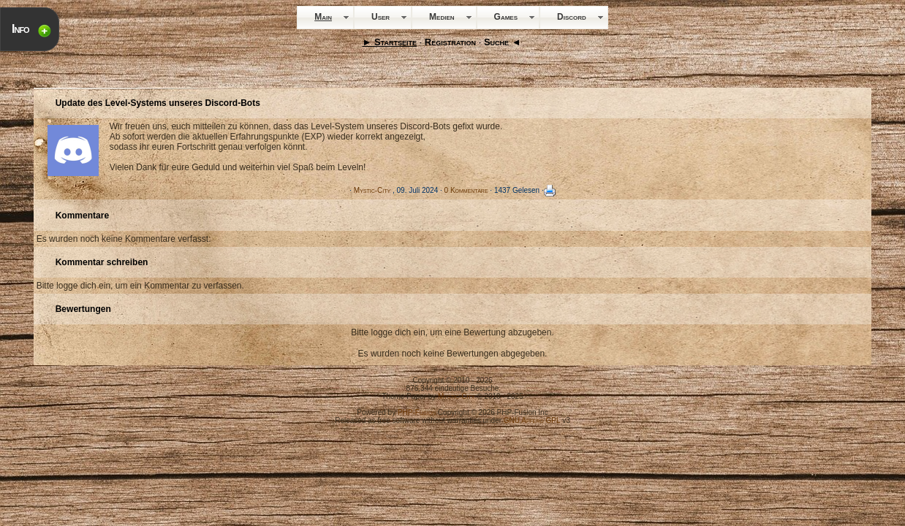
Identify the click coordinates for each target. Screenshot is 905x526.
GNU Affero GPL (532, 420)
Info (20, 29)
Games (506, 17)
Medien (441, 17)
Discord (571, 17)
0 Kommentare (466, 190)
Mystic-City (372, 190)
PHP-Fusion (417, 412)
